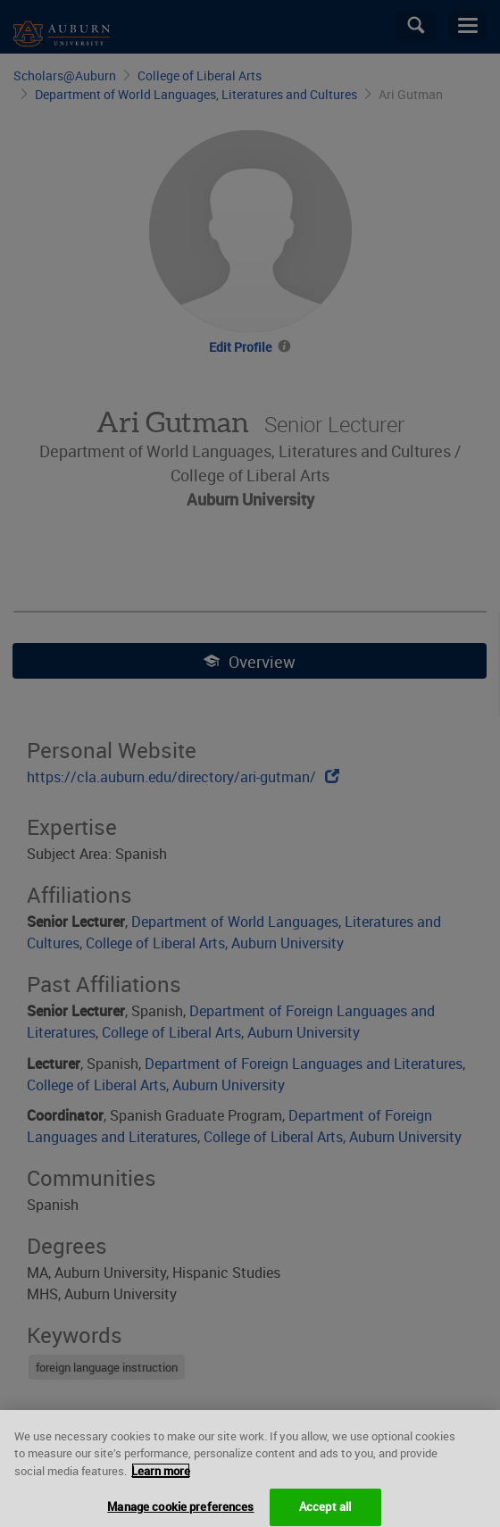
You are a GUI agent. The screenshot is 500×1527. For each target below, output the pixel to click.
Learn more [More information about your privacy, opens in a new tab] (160, 1483)
